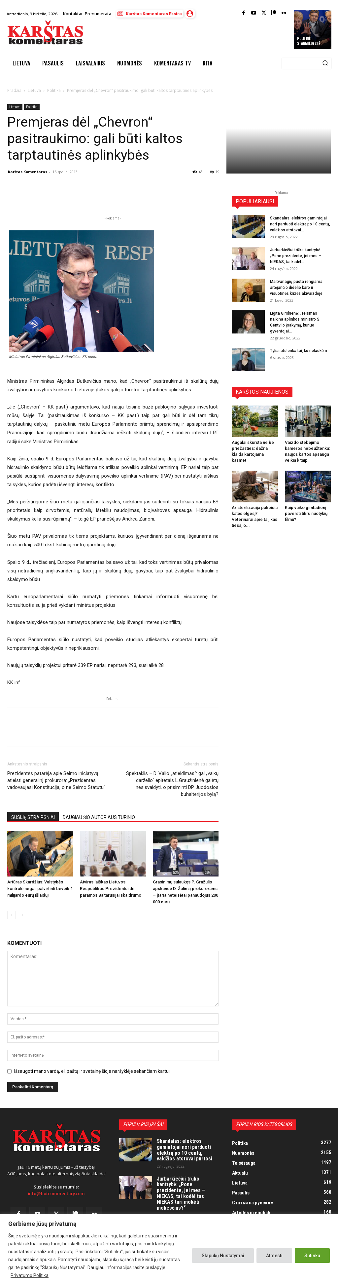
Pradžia (14, 90)
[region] (169, 1249)
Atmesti (274, 1255)
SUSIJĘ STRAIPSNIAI (33, 817)
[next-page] (22, 915)
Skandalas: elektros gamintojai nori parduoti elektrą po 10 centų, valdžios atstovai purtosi (184, 1150)
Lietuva (34, 90)
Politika (54, 90)
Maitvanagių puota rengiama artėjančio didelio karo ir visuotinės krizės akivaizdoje (296, 287)
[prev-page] (11, 915)
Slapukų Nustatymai (223, 1255)
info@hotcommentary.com (56, 1193)
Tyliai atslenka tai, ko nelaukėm (298, 350)
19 (215, 171)
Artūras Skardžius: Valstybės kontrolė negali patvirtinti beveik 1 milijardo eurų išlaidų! (40, 888)
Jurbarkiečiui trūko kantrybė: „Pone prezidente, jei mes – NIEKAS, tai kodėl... (295, 256)
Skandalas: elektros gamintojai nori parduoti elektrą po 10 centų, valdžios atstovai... (300, 224)
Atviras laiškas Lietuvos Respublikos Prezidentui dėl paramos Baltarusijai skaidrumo (110, 888)
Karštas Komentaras (27, 171)
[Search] (325, 63)
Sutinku (312, 1255)
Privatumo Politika (30, 1275)
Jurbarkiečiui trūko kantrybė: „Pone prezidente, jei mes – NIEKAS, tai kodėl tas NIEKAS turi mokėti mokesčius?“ (181, 1193)
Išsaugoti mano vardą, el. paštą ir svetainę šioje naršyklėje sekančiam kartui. (92, 1071)
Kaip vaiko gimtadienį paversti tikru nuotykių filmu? (306, 513)
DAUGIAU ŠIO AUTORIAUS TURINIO (99, 817)
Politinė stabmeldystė (308, 41)
